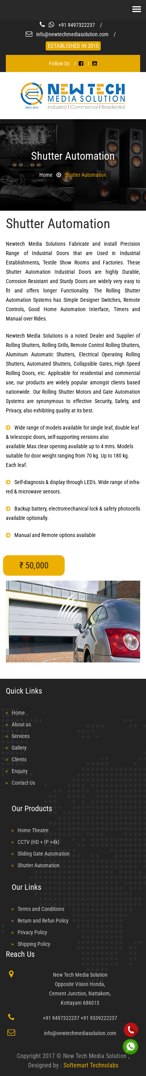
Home (46, 175)
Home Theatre (33, 830)
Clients (19, 759)
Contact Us (23, 783)
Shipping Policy (34, 944)
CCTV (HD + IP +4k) (38, 842)
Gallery (19, 748)
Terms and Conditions (41, 909)
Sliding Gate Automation (44, 854)
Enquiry (20, 771)
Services (21, 736)
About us (21, 724)
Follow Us (59, 63)
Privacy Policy (32, 932)
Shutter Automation (86, 175)
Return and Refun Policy (43, 921)
